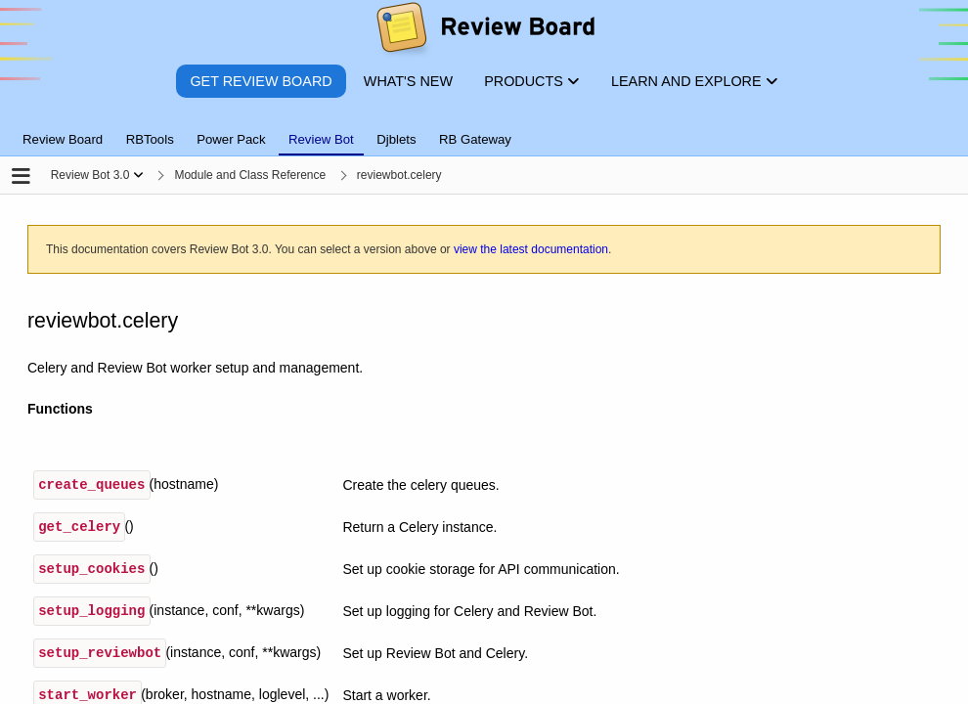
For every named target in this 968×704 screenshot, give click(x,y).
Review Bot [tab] (321, 139)
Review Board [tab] (62, 139)
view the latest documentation (531, 249)
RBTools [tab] (150, 139)
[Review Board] (484, 32)
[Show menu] (138, 175)
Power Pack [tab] (231, 139)
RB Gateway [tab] (475, 139)
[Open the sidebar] (21, 177)
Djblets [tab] (396, 139)
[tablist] (484, 128)
